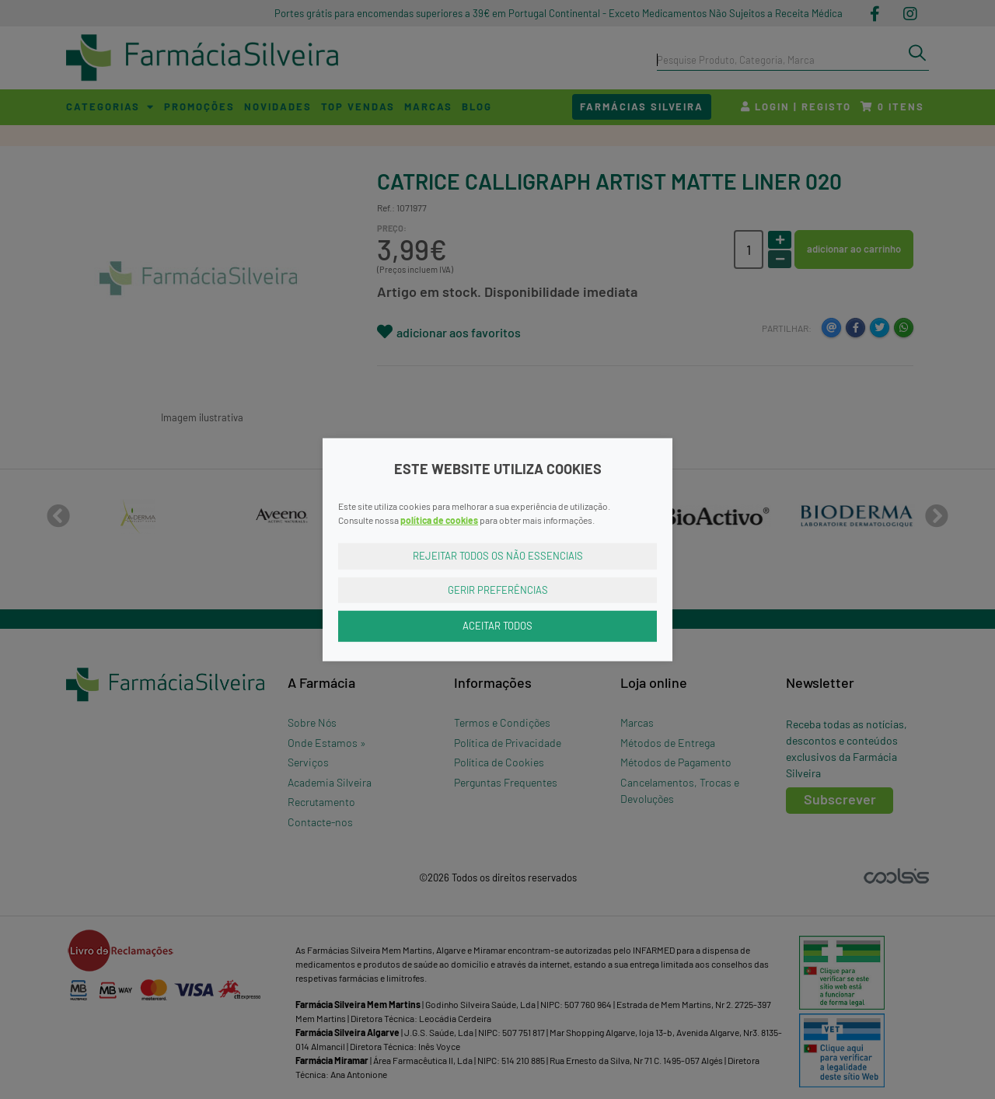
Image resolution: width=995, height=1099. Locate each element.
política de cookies (439, 520)
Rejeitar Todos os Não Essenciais (498, 556)
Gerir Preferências (498, 589)
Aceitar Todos (497, 625)
